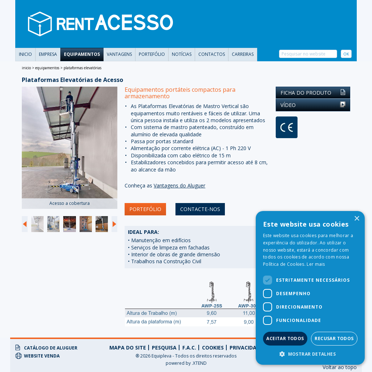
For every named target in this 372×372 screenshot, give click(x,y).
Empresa (48, 54)
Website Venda (37, 355)
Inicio (25, 54)
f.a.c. (189, 347)
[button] (310, 353)
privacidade (246, 347)
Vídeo (312, 105)
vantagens (119, 54)
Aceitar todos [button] (285, 338)
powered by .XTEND (186, 363)
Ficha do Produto (312, 92)
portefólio (152, 54)
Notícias (181, 54)
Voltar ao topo (340, 367)
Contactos (211, 54)
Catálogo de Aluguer (46, 347)
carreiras (243, 54)
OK (346, 54)
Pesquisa (164, 347)
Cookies (213, 347)
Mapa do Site (127, 347)
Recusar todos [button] (334, 338)
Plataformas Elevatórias (82, 67)
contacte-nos (200, 209)
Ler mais (316, 264)
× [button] (356, 219)
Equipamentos (82, 54)
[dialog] (310, 288)
